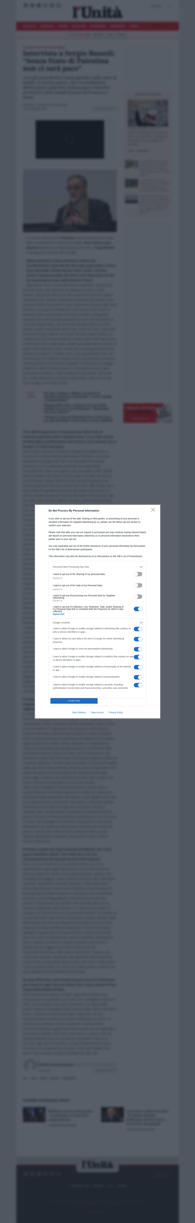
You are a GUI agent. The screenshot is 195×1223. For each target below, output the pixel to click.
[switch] (138, 574)
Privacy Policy (116, 712)
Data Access (97, 712)
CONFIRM (74, 701)
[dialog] (97, 612)
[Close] (154, 511)
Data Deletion (79, 712)
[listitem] (97, 567)
